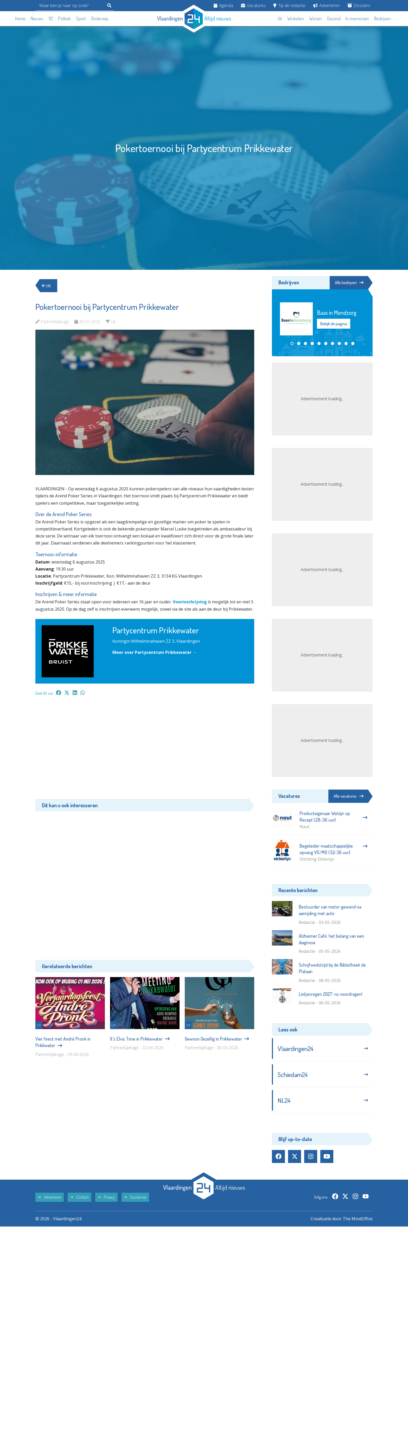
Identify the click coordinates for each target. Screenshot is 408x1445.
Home (20, 18)
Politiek (64, 18)
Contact (79, 1197)
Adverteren (326, 5)
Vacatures (253, 5)
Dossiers (359, 5)
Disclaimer (135, 1197)
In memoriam (357, 18)
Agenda (223, 5)
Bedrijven (382, 18)
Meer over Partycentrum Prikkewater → (154, 652)
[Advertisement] (144, 750)
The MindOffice (358, 1219)
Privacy (106, 1197)
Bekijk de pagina (333, 323)
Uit (280, 18)
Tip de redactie (289, 5)
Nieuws (37, 18)
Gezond (334, 18)
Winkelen (295, 18)
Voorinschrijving (190, 602)
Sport (81, 18)
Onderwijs (100, 18)
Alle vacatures (349, 796)
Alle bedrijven (349, 282)
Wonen (315, 18)
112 (51, 18)
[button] (292, 343)
